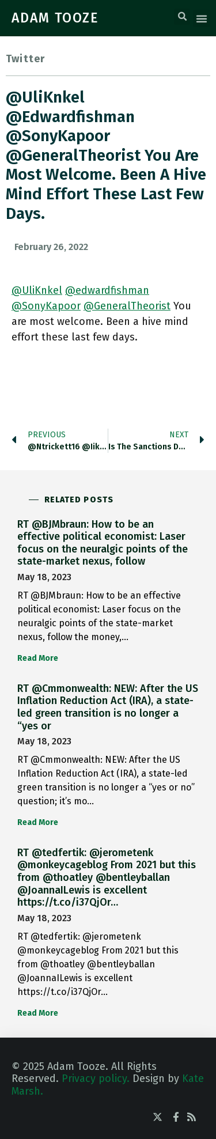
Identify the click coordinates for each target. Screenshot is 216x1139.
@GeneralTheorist (127, 306)
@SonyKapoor (46, 306)
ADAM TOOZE (55, 18)
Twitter (25, 58)
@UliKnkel (37, 290)
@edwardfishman (107, 290)
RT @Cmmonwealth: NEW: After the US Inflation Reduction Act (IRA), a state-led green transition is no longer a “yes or (107, 707)
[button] (182, 17)
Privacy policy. (96, 1078)
